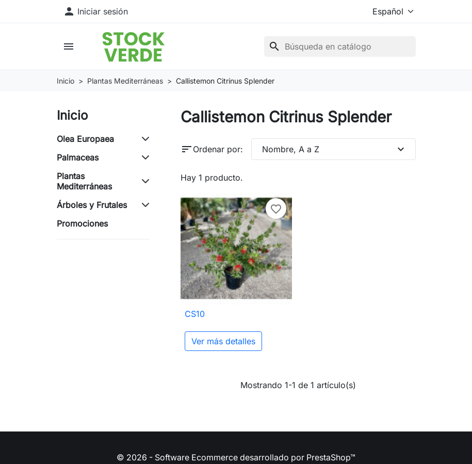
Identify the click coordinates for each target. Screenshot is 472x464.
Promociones (82, 223)
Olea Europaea (85, 139)
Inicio (72, 115)
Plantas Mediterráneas (84, 181)
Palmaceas (78, 157)
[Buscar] (340, 46)
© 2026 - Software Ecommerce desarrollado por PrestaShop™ (236, 458)
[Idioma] (385, 11)
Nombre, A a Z (334, 149)
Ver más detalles (223, 342)
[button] (70, 46)
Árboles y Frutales (92, 205)
